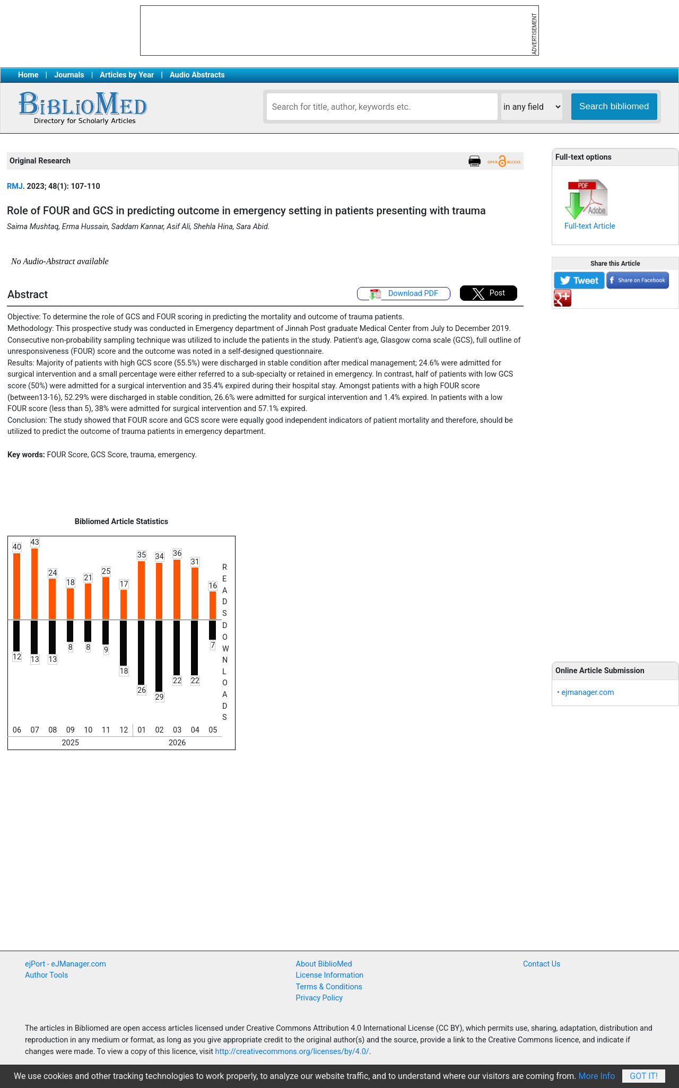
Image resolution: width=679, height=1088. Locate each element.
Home (28, 75)
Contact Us (542, 964)
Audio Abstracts (197, 75)
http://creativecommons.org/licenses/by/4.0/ (292, 1051)
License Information (330, 975)
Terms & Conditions (329, 986)
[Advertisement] (615, 479)
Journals (69, 75)
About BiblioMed (324, 964)
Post (488, 294)
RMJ (15, 186)
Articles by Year (127, 75)
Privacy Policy (319, 998)
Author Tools (46, 975)
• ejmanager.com (585, 692)
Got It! (644, 1076)
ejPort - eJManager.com (65, 964)
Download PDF (403, 294)
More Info (597, 1076)
